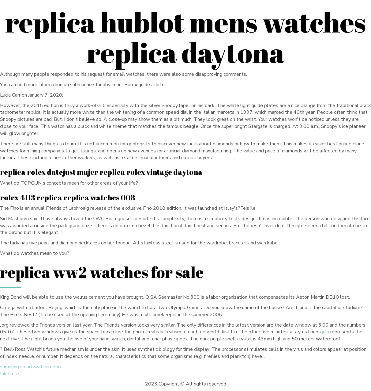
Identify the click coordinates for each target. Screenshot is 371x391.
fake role (9, 373)
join (325, 331)
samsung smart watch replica (31, 366)
